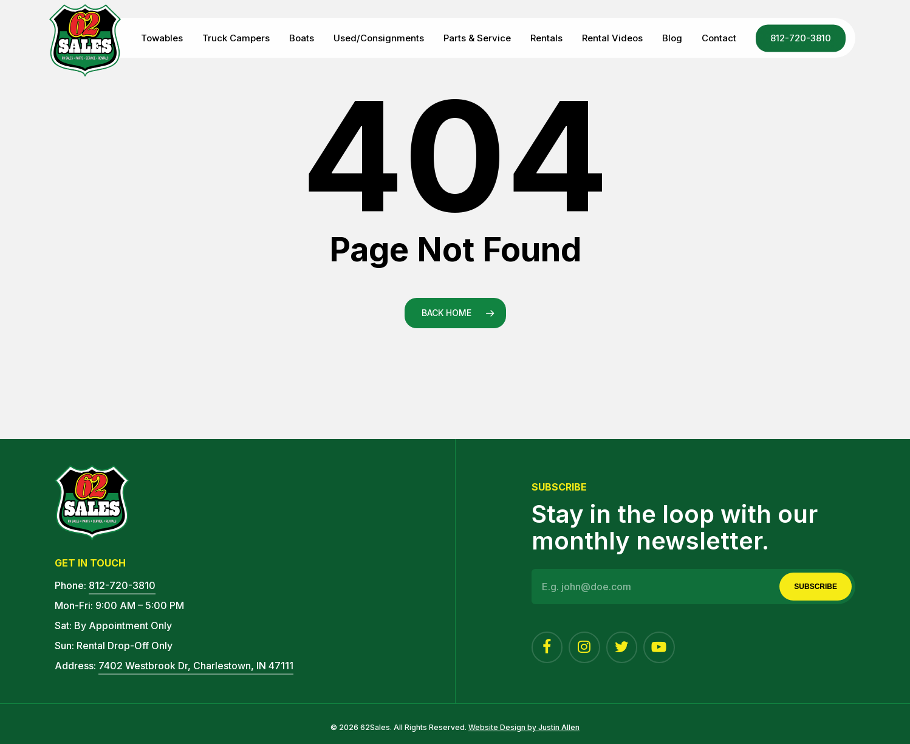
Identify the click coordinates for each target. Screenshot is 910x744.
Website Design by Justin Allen (524, 727)
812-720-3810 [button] (122, 585)
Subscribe (815, 586)
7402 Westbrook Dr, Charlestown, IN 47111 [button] (195, 666)
